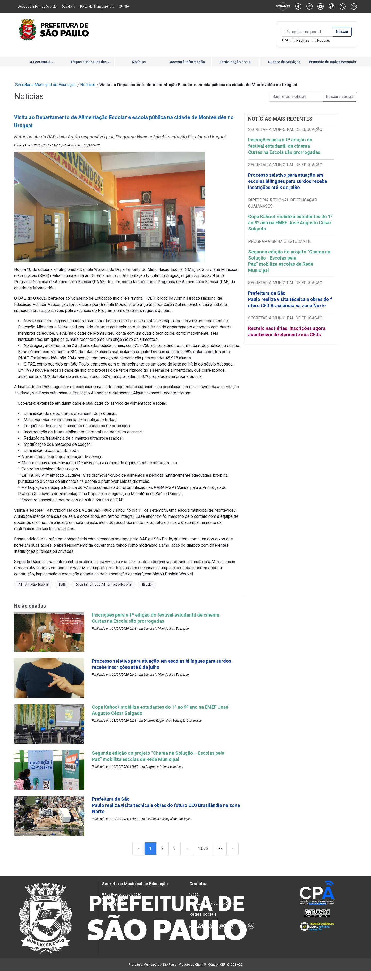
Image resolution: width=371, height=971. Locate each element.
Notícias (323, 40)
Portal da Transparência (97, 6)
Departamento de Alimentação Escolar (103, 584)
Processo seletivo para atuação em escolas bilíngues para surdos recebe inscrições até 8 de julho (287, 181)
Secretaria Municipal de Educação (45, 84)
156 (195, 894)
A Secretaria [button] (42, 62)
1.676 (203, 848)
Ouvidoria (68, 6)
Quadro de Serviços (284, 62)
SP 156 (124, 6)
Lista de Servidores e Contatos (216, 903)
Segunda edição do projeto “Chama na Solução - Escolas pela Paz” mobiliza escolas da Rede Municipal (289, 261)
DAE (62, 584)
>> (220, 848)
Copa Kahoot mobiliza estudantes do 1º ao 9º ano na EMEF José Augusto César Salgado (290, 222)
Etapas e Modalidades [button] (90, 62)
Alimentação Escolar (33, 584)
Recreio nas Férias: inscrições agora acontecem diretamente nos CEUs (286, 331)
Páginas (302, 40)
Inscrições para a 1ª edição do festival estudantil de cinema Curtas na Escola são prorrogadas (284, 146)
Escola (147, 584)
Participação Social (235, 62)
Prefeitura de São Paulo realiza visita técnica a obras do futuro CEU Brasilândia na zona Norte (290, 299)
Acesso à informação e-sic (37, 6)
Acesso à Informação (187, 62)
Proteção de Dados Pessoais (332, 62)
